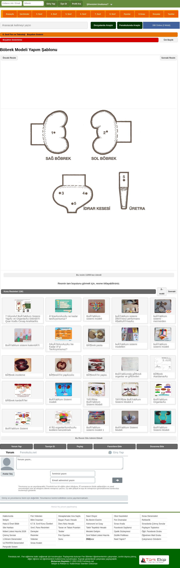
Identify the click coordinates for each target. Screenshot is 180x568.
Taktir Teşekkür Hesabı (96, 527)
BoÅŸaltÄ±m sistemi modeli (94, 317)
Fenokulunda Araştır (129, 25)
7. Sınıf (98, 14)
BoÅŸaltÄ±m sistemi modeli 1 (95, 428)
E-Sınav (141, 14)
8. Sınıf (113, 14)
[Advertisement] (89, 84)
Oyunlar (127, 14)
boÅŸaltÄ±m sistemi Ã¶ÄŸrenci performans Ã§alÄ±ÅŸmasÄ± (127, 319)
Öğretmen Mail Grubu (151, 535)
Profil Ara (76, 4)
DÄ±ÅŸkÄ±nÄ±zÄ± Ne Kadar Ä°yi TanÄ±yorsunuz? (61, 347)
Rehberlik (146, 520)
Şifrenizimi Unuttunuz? (97, 4)
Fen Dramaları (120, 520)
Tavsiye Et (50, 446)
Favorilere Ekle (115, 446)
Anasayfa (10, 14)
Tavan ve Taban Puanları (69, 527)
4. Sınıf (54, 14)
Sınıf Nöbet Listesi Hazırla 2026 (97, 535)
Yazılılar (171, 14)
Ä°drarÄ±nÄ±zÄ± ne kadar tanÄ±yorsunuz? (63, 317)
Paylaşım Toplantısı (150, 527)
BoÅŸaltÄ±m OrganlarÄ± (160, 400)
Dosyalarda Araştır (103, 25)
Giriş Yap (50, 4)
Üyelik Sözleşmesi (122, 531)
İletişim (6, 520)
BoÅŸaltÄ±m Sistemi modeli (60, 400)
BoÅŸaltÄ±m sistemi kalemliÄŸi (22, 345)
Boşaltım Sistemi (35, 34)
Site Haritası (8, 527)
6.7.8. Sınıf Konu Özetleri (41, 524)
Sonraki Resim (168, 58)
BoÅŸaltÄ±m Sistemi (16, 428)
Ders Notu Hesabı (66, 524)
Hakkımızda (8, 516)
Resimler (34, 535)
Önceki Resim (9, 58)
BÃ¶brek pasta (94, 345)
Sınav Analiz (119, 524)
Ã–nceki (161, 291)
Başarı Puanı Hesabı (67, 520)
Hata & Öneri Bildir (11, 524)
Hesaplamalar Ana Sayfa (69, 516)
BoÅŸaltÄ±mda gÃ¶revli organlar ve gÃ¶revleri (128, 375)
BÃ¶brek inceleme (15, 375)
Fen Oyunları (64, 535)
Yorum (10, 452)
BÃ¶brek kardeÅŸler (16, 400)
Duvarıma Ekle (157, 446)
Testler (61, 531)
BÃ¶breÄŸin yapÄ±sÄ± (61, 375)
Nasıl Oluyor (91, 516)
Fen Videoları (36, 516)
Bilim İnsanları (36, 520)
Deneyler (34, 531)
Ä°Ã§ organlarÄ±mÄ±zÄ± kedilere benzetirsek (62, 428)
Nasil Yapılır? (120, 539)
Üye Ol (63, 4)
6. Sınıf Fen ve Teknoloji (14, 34)
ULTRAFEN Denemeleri (13, 543)
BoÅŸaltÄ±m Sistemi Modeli (126, 428)
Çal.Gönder (24, 14)
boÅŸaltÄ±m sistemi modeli (161, 345)
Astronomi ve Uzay (94, 524)
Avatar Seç (7, 474)
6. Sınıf (83, 14)
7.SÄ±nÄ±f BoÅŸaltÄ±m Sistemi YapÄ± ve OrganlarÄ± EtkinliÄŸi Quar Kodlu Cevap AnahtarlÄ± (22, 319)
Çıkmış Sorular (9, 535)
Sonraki (172, 291)
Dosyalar (156, 14)
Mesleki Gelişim (93, 531)
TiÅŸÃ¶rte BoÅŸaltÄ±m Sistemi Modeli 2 (128, 400)
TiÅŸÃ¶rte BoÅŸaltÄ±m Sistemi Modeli (94, 402)
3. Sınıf (39, 14)
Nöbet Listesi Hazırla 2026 (14, 531)
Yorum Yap (16, 446)
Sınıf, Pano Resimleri (39, 527)
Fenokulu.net (28, 452)
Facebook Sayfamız (123, 527)
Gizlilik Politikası (121, 535)
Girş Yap (118, 452)
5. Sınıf (69, 14)
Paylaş (80, 446)
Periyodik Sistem (10, 547)
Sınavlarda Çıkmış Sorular (153, 524)
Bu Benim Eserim (94, 520)
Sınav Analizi (36, 543)
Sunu (60, 539)
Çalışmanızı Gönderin (151, 539)
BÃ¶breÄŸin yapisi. (96, 375)
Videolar (34, 539)
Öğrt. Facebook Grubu (152, 531)
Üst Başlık (168, 40)
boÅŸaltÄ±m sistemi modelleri (126, 345)
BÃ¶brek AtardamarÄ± (160, 375)
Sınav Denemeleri (150, 516)
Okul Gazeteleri (121, 516)
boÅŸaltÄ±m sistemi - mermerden (160, 319)
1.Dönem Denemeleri (12, 539)
